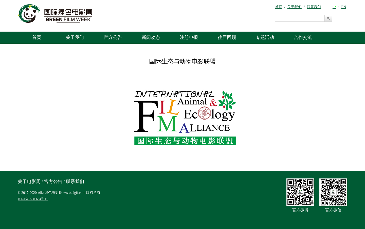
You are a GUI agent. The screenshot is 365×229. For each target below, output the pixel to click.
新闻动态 (151, 37)
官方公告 (113, 37)
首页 (36, 37)
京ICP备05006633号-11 (33, 199)
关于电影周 (29, 181)
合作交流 (303, 37)
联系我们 (75, 181)
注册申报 (189, 37)
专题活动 (265, 37)
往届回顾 (227, 37)
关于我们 (75, 37)
